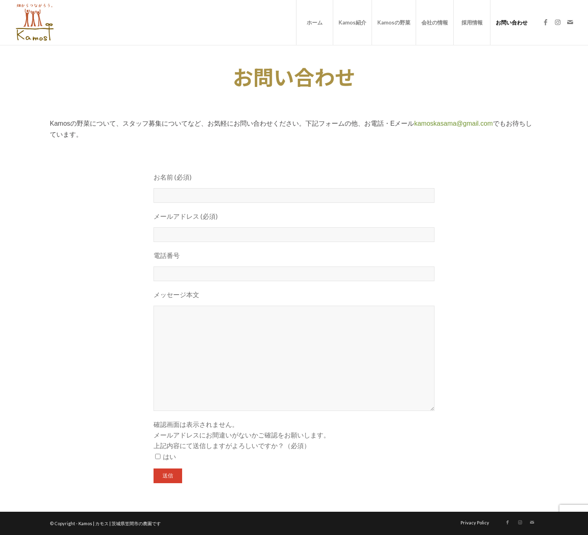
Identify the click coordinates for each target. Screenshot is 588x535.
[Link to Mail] (570, 22)
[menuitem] (314, 22)
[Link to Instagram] (558, 22)
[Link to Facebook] (545, 22)
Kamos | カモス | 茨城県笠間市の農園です (119, 523)
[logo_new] (34, 22)
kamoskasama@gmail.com (453, 123)
